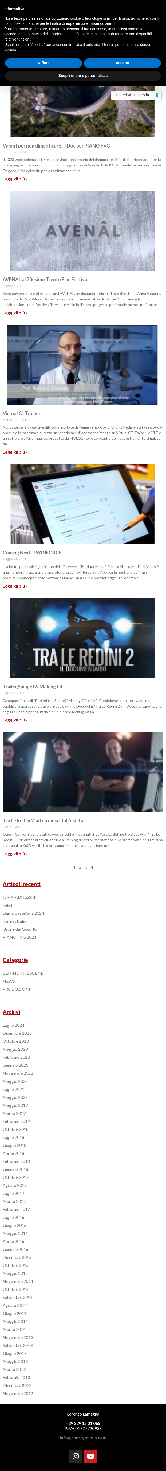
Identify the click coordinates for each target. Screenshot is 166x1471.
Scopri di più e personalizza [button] (83, 75)
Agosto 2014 (15, 1305)
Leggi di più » (15, 178)
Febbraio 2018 (16, 1161)
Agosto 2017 (15, 1185)
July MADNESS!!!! (20, 896)
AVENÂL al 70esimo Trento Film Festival (46, 279)
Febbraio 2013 (16, 1377)
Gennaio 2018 (15, 1169)
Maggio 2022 (15, 1081)
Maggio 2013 (15, 1361)
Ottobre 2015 (16, 1265)
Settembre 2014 (18, 1297)
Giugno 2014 (14, 1313)
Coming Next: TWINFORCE (32, 553)
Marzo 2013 (14, 1369)
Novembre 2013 (18, 1337)
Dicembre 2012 (17, 1385)
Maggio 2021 (15, 1097)
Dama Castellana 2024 (23, 912)
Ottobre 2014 (16, 1289)
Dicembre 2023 (17, 1033)
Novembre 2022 (18, 1073)
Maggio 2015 (15, 1273)
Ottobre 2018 (16, 1129)
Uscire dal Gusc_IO (20, 928)
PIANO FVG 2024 (19, 936)
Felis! (7, 904)
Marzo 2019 (14, 1113)
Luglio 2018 (13, 1137)
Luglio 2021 (13, 1089)
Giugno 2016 (14, 1225)
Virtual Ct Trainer (22, 413)
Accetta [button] (122, 63)
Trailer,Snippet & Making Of (33, 686)
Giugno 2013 (14, 1353)
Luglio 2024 (13, 1025)
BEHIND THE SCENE (23, 973)
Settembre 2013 (18, 1345)
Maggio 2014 (15, 1321)
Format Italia (14, 920)
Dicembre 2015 (17, 1257)
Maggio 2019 (15, 1105)
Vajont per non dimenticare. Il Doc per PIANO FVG (56, 146)
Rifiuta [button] (44, 63)
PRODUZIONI (16, 989)
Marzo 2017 (14, 1201)
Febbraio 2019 (16, 1121)
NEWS (9, 981)
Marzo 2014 (14, 1329)
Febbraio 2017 (16, 1209)
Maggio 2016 (15, 1233)
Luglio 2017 (13, 1193)
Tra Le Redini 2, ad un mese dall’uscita (43, 820)
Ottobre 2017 (16, 1177)
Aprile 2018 (13, 1153)
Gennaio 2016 (15, 1249)
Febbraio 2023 (16, 1057)
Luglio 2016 (13, 1217)
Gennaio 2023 (15, 1065)
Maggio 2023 (15, 1049)
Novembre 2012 (18, 1393)
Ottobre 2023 (16, 1041)
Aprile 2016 (13, 1241)
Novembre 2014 (18, 1281)
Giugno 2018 (14, 1145)
